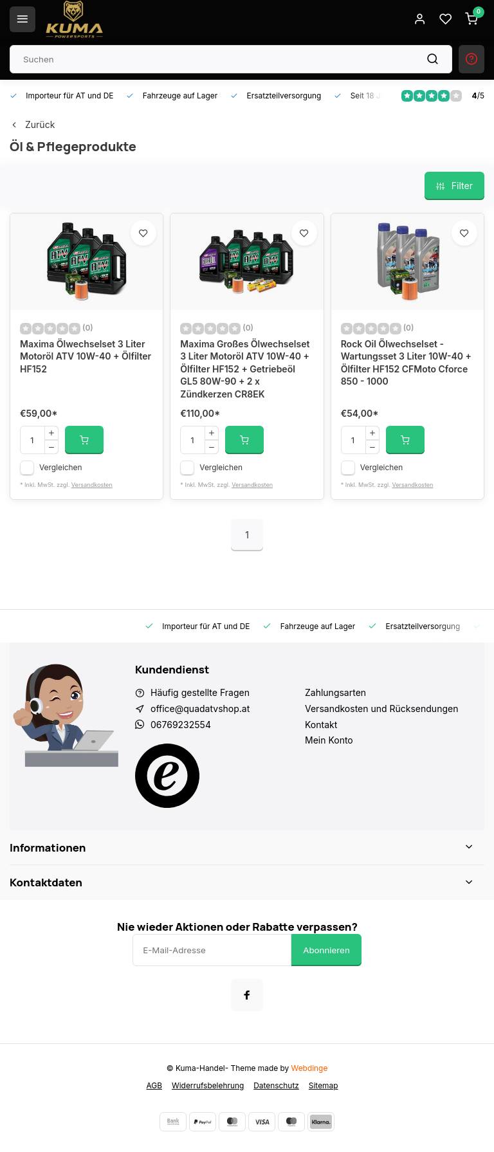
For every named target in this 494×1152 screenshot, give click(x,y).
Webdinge (309, 1068)
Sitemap (323, 1085)
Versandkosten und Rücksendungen (381, 708)
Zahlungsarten (335, 692)
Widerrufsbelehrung (208, 1085)
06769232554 (181, 724)
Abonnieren (326, 950)
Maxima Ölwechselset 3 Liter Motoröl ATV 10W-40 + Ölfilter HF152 (85, 356)
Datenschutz (276, 1085)
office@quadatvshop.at (200, 708)
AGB (154, 1085)
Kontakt (321, 724)
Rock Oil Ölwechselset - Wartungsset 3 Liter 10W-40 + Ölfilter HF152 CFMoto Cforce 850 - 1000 (406, 362)
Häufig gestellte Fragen (200, 692)
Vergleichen (60, 467)
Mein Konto (329, 740)
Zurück (32, 124)
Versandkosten (92, 484)
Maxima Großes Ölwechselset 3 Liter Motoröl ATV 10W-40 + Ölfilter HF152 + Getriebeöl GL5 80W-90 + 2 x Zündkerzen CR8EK (244, 368)
